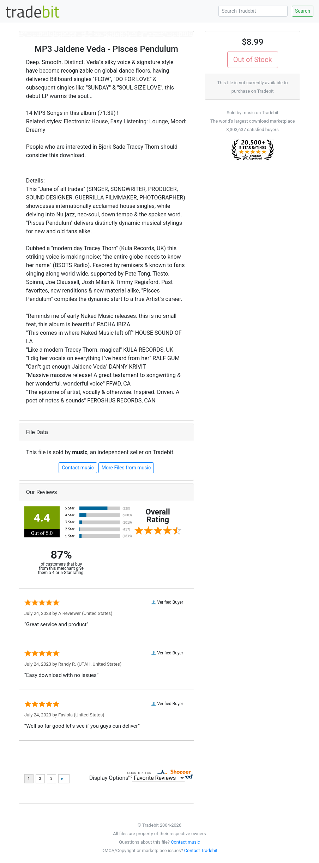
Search (302, 11)
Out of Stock (252, 59)
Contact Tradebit (200, 850)
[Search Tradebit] (253, 11)
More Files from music (126, 467)
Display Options (108, 778)
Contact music (78, 467)
